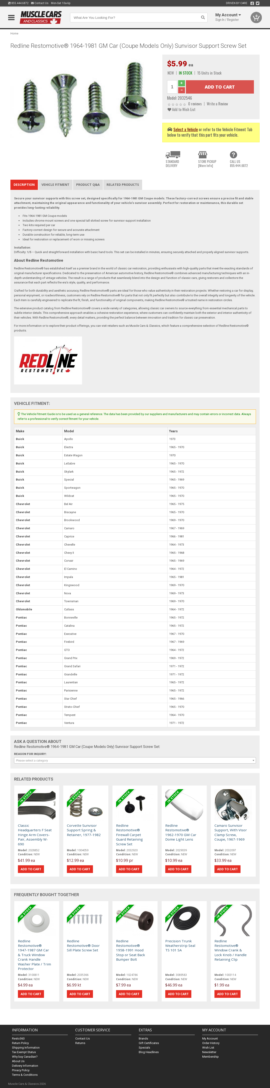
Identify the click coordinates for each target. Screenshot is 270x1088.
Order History (210, 1043)
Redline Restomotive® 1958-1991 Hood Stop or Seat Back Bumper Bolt (130, 950)
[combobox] (135, 760)
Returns (80, 1043)
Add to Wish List (181, 109)
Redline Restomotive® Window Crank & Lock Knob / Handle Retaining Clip (230, 950)
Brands (143, 1038)
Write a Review (217, 103)
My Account (210, 1038)
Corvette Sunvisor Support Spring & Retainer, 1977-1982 (84, 830)
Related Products (123, 184)
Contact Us (40, 3)
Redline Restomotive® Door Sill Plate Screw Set (83, 946)
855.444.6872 (18, 3)
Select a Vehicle (185, 129)
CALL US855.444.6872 (239, 163)
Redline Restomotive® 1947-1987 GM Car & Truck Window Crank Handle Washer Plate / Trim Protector (34, 955)
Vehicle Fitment (55, 184)
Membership (210, 1056)
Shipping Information (26, 1047)
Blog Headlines (149, 1052)
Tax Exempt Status (24, 1052)
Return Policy (20, 1043)
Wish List (208, 1047)
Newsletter (209, 1052)
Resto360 (18, 1038)
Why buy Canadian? (25, 1056)
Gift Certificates (149, 1043)
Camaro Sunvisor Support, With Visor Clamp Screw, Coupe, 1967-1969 (230, 832)
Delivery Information (25, 1065)
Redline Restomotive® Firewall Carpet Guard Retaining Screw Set (129, 834)
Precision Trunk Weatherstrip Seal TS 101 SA (180, 946)
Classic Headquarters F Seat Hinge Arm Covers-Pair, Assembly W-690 (35, 834)
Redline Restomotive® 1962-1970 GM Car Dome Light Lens (180, 832)
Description (24, 184)
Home (14, 33)
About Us (18, 1061)
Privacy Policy (20, 1070)
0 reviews (195, 103)
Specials (144, 1047)
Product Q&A (88, 184)
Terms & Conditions (25, 1074)
